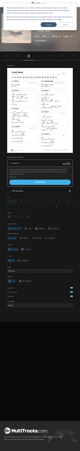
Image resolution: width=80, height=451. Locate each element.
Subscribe (40, 182)
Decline (65, 24)
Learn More (13, 177)
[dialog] (40, 16)
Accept (48, 24)
